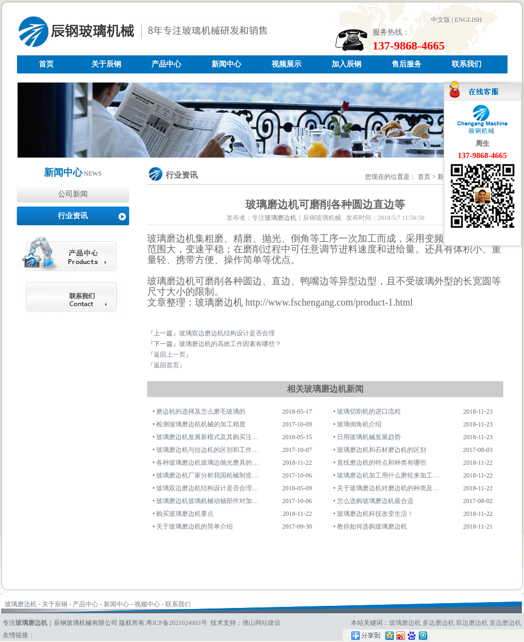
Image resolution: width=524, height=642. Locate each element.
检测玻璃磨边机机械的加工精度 (201, 424)
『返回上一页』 (169, 354)
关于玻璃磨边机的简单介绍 (194, 526)
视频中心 (147, 604)
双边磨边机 (472, 623)
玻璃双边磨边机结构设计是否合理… (207, 488)
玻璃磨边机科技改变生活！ (375, 513)
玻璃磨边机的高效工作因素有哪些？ (230, 344)
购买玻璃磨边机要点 (185, 513)
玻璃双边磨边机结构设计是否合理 (227, 333)
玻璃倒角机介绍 (359, 424)
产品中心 (166, 64)
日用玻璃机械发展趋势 (369, 437)
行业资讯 (73, 216)
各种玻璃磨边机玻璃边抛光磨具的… (207, 462)
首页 (46, 64)
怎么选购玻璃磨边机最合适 (375, 501)
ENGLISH (467, 19)
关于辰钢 (106, 64)
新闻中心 (226, 64)
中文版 (440, 19)
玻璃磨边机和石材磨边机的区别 (381, 450)
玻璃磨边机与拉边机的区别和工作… (207, 450)
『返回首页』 (166, 365)
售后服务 (406, 64)
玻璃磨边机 (281, 217)
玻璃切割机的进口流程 (369, 411)
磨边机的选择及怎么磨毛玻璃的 (201, 411)
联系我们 (466, 64)
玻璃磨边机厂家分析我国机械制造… (207, 475)
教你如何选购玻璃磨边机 (372, 526)
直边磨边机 (505, 623)
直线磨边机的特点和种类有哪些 (381, 462)
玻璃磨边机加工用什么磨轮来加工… (388, 475)
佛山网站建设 (261, 623)
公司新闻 (73, 194)
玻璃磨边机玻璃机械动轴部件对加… (207, 501)
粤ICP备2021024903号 (176, 623)
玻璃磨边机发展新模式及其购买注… (207, 437)
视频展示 (286, 64)
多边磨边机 (438, 623)
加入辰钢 (346, 64)
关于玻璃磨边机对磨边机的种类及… (388, 488)
